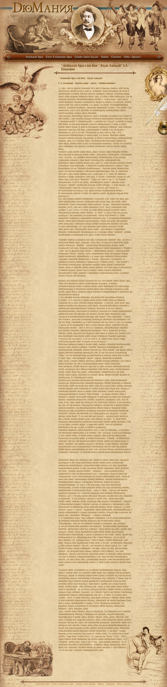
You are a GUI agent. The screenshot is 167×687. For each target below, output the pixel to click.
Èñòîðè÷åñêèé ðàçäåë (86, 56)
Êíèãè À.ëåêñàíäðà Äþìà (59, 56)
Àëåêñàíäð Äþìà (34, 56)
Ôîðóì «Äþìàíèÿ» (132, 56)
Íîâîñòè (104, 56)
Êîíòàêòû (116, 56)
